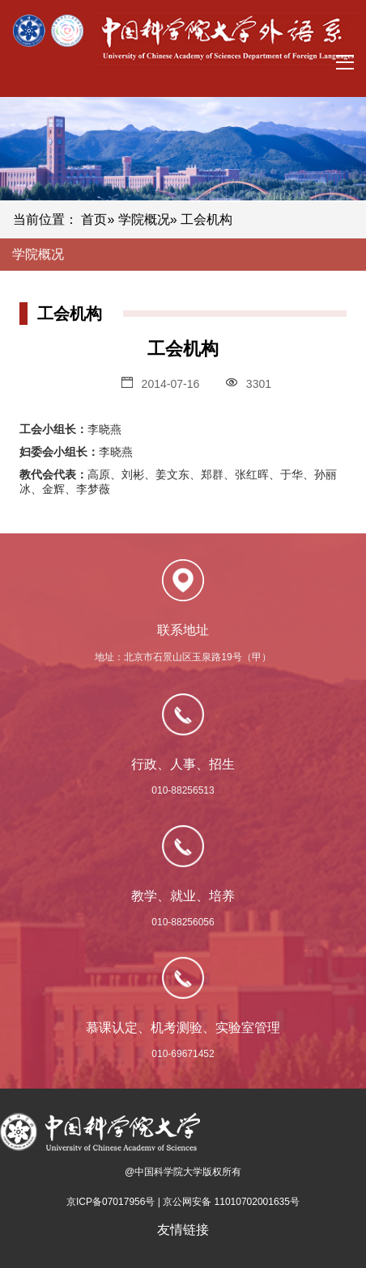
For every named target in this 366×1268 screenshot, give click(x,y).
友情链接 (183, 1229)
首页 (94, 219)
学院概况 (144, 219)
